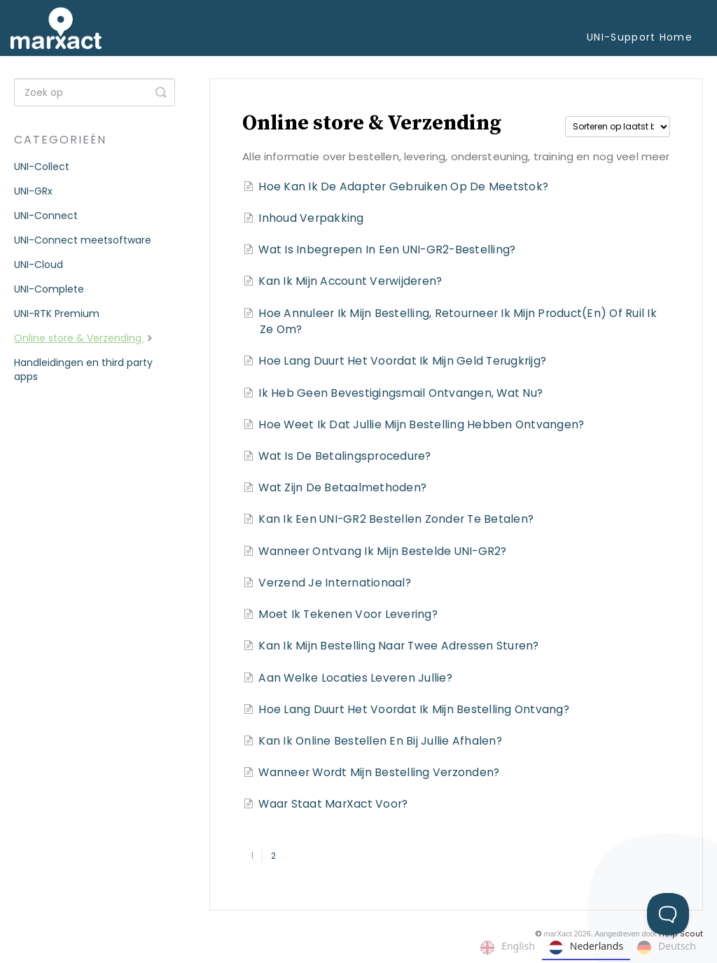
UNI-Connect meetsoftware (82, 240)
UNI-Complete (49, 289)
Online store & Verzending (84, 338)
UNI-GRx (33, 191)
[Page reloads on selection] (617, 126)
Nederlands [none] (586, 947)
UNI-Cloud (38, 265)
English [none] (507, 947)
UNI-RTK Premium (56, 314)
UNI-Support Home (639, 37)
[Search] (94, 92)
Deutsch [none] (666, 947)
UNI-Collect (41, 167)
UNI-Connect (46, 216)
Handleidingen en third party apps (83, 370)
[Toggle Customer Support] (668, 914)
